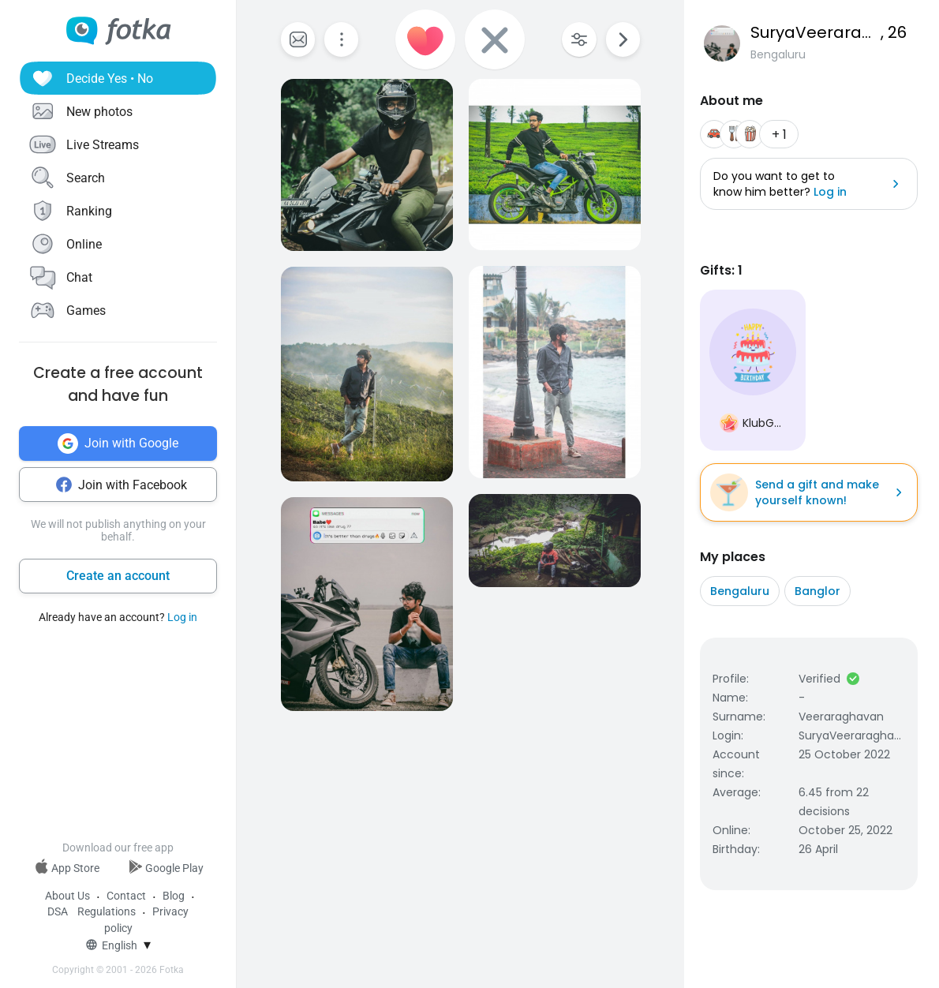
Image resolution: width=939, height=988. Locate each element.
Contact (126, 895)
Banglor (817, 591)
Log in (182, 617)
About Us (67, 895)
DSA (57, 911)
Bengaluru (739, 591)
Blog (174, 895)
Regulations (106, 911)
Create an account (118, 575)
